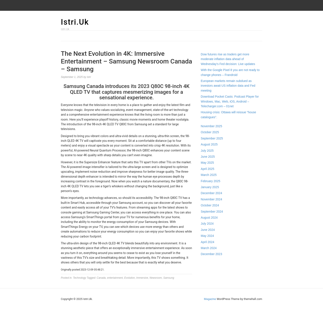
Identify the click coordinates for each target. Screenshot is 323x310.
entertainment (115, 277)
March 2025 (209, 175)
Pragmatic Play (211, 268)
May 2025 (207, 162)
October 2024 (210, 205)
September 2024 (212, 211)
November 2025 (211, 126)
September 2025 (212, 138)
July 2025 (207, 150)
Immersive (142, 277)
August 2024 (209, 217)
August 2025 (209, 144)
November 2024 (211, 199)
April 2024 (207, 242)
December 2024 (211, 193)
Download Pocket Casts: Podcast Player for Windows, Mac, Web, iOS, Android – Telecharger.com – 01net (230, 101)
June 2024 (208, 229)
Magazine (210, 299)
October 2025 (210, 132)
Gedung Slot (209, 263)
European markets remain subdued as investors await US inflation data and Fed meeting (228, 85)
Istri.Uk (75, 22)
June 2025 (208, 156)
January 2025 (210, 187)
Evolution (129, 277)
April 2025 (207, 169)
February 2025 (210, 181)
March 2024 (209, 248)
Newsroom (156, 277)
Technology (79, 277)
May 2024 (207, 235)
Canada (101, 277)
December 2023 (211, 254)
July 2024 (207, 223)
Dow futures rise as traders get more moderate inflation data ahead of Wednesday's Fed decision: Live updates (228, 59)
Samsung (168, 277)
